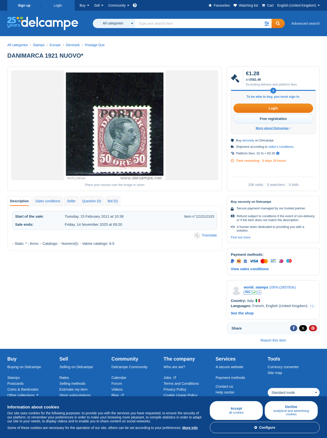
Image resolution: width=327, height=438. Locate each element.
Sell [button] (97, 5)
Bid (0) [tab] (113, 201)
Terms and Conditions (181, 383)
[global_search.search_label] (203, 23)
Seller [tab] (71, 201)
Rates (64, 377)
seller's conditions (280, 147)
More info (190, 428)
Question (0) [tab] (91, 201)
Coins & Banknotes (23, 389)
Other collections (21, 395)
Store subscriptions (75, 395)
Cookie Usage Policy (180, 395)
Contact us (224, 386)
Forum (116, 383)
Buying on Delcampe (24, 367)
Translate (205, 235)
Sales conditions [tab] (47, 201)
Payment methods (230, 377)
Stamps (13, 377)
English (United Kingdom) (296, 5)
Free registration (273, 119)
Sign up (24, 5)
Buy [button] (82, 5)
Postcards (15, 383)
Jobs (170, 377)
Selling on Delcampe (76, 367)
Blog (117, 395)
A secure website (229, 367)
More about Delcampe (273, 128)
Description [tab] (19, 201)
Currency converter (283, 367)
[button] (266, 23)
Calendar (118, 377)
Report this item (273, 340)
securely (248, 140)
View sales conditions (250, 269)
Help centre (225, 392)
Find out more (240, 237)
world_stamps (256, 287)
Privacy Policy (175, 389)
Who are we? (174, 367)
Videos (117, 389)
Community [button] (117, 5)
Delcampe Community (129, 367)
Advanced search (305, 23)
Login (58, 5)
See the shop (242, 313)
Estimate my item (73, 389)
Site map (275, 373)
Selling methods (72, 383)
